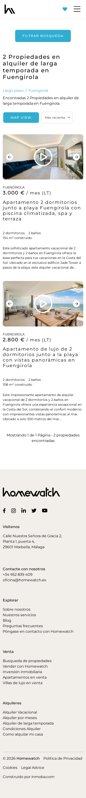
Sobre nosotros (17, 609)
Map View (21, 117)
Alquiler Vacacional (20, 712)
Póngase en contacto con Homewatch (38, 631)
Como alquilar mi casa (23, 734)
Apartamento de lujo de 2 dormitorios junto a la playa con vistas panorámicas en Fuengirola (40, 357)
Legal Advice (32, 767)
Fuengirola (38, 90)
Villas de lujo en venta (22, 683)
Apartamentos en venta (25, 677)
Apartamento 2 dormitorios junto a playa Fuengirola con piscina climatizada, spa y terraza (42, 211)
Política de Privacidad (62, 758)
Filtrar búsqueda (43, 36)
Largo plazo (13, 90)
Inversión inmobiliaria (22, 672)
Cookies (10, 767)
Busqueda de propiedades (27, 661)
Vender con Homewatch (25, 666)
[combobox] (57, 117)
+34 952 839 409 (18, 574)
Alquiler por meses (20, 718)
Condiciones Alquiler (22, 729)
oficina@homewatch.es (24, 580)
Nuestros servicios (19, 615)
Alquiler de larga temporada (28, 723)
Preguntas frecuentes (23, 626)
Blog (7, 620)
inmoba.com (43, 777)
